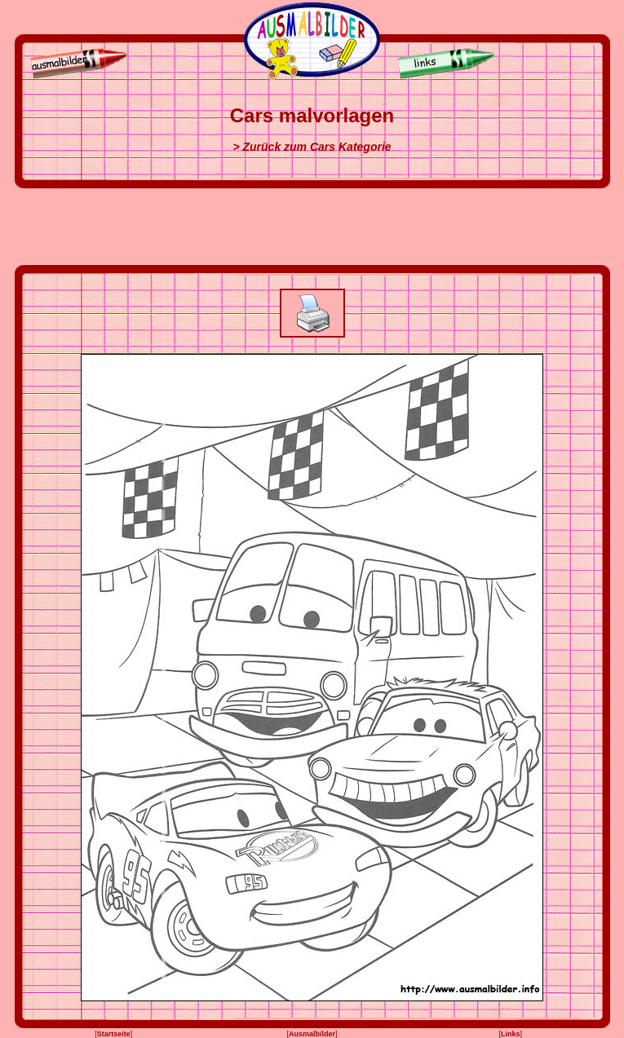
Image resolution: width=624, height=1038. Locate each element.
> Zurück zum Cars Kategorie (311, 146)
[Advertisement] (312, 226)
